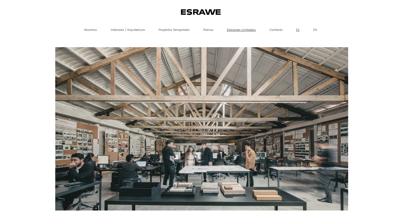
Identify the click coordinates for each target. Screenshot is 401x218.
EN (315, 30)
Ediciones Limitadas (241, 30)
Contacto (276, 30)
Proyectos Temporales (174, 30)
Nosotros (90, 30)
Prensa (208, 30)
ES (298, 30)
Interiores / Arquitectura (128, 30)
